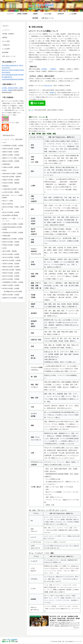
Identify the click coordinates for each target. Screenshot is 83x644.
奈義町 (6, 77)
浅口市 (8, 70)
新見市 (4, 74)
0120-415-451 (48, 85)
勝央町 (12, 74)
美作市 (4, 72)
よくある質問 (6, 48)
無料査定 (52, 92)
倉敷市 (8, 65)
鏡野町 (22, 79)
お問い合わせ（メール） (9, 56)
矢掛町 (4, 79)
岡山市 (4, 65)
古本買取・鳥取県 (7, 88)
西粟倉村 (12, 79)
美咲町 (8, 79)
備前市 (4, 70)
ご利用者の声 (6, 45)
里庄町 (17, 79)
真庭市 (17, 70)
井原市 (8, 68)
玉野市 (21, 65)
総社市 (16, 65)
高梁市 (8, 72)
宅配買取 (4, 37)
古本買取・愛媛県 (7, 90)
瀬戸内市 (12, 70)
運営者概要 (5, 52)
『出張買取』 (44, 69)
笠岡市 (22, 70)
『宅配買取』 (53, 69)
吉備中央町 (17, 74)
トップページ (6, 30)
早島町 (8, 74)
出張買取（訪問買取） (8, 34)
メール (31, 110)
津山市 (4, 68)
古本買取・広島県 (17, 88)
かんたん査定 (6, 41)
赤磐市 (12, 65)
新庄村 (10, 77)
